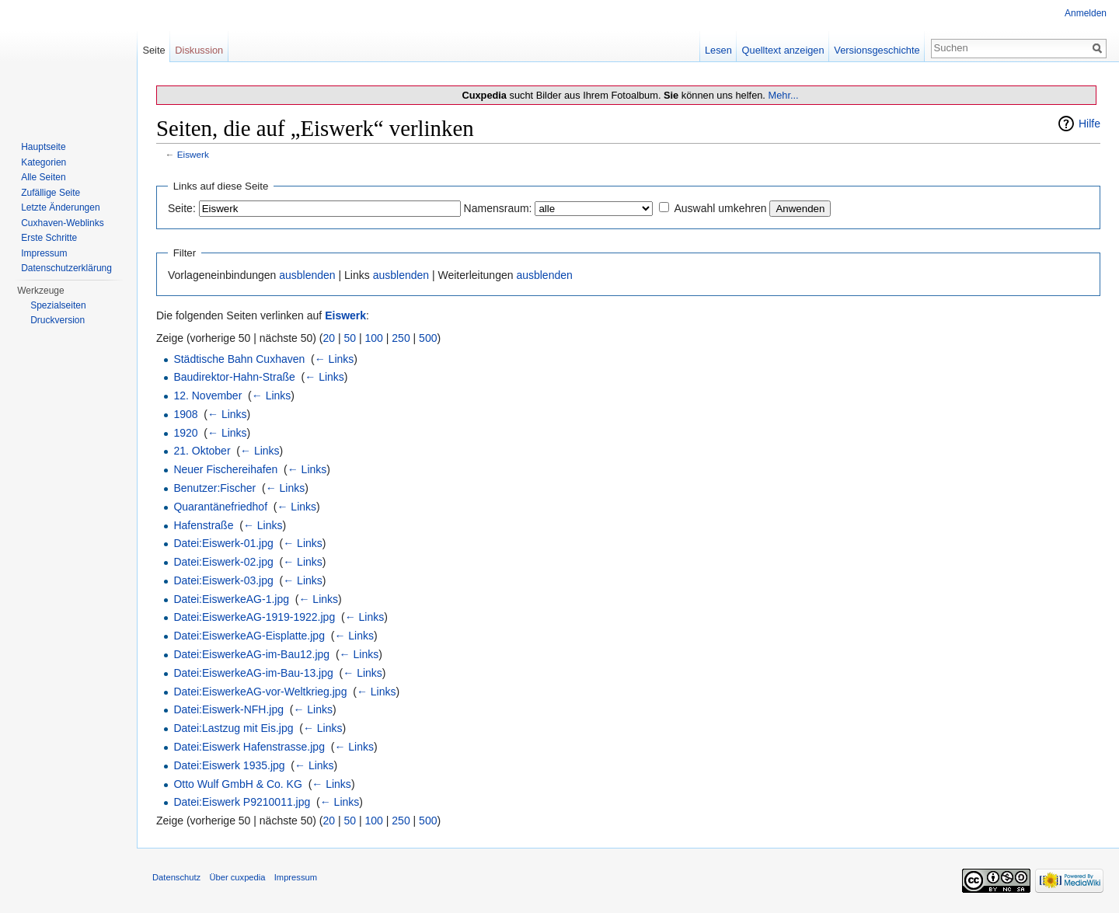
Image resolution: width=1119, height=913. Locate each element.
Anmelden (1086, 13)
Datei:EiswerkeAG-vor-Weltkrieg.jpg (260, 691)
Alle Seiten (43, 177)
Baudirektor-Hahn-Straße (234, 377)
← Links (334, 359)
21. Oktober (201, 450)
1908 (185, 414)
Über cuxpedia (237, 877)
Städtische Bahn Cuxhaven (239, 359)
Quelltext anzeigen (783, 50)
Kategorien (43, 162)
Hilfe (1089, 123)
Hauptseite (43, 146)
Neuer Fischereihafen (225, 469)
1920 (185, 433)
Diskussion (199, 50)
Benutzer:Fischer (214, 488)
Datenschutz (176, 877)
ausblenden (307, 275)
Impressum (44, 253)
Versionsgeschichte (876, 50)
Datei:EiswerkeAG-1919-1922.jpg (254, 617)
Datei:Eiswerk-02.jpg (223, 562)
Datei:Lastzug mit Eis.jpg (233, 728)
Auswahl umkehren (720, 208)
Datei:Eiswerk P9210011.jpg (241, 802)
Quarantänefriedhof (220, 506)
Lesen (718, 50)
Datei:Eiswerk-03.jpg (223, 580)
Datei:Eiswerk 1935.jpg (228, 765)
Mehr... (783, 95)
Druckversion (57, 320)
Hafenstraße (203, 525)
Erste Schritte (49, 237)
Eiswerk (193, 154)
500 (428, 338)
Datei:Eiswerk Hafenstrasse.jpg (249, 747)
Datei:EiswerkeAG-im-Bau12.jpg (251, 654)
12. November (207, 395)
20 (329, 338)
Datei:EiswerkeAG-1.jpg (231, 599)
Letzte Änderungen (60, 207)
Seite (153, 50)
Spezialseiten (57, 305)
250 (401, 338)
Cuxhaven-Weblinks (62, 223)
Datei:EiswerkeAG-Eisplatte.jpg (249, 635)
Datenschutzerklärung (66, 268)
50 (350, 338)
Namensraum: (498, 208)
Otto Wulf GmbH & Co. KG (237, 784)
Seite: (182, 208)
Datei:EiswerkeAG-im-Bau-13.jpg (253, 673)
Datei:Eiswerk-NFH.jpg (228, 709)
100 (374, 338)
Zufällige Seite (50, 192)
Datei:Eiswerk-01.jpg (223, 543)
